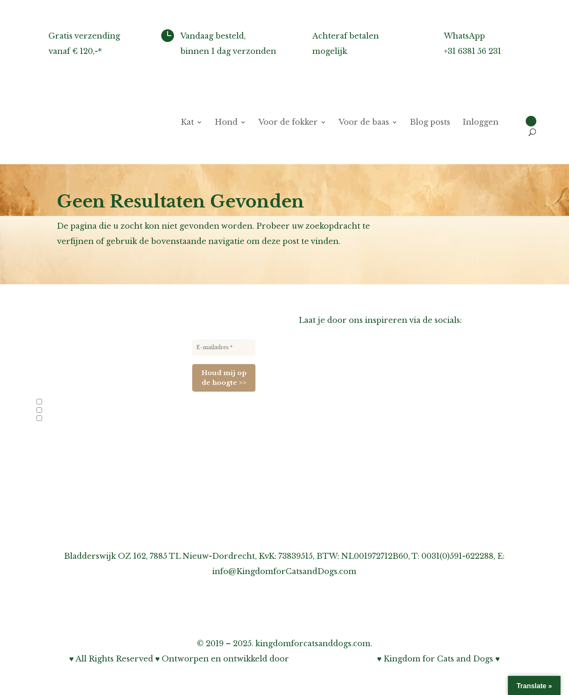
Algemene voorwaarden (347, 518)
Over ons (317, 381)
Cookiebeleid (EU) (335, 503)
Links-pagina (324, 411)
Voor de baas (364, 123)
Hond (226, 123)
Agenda (314, 396)
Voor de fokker (288, 123)
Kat (187, 123)
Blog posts (430, 123)
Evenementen (58, 418)
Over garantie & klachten (349, 472)
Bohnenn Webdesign (333, 659)
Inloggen (480, 123)
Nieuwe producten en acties (76, 410)
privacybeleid (115, 442)
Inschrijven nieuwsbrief (347, 442)
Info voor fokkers (63, 402)
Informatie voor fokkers (347, 427)
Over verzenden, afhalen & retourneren (379, 457)
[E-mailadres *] (223, 347)
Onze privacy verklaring (347, 488)
